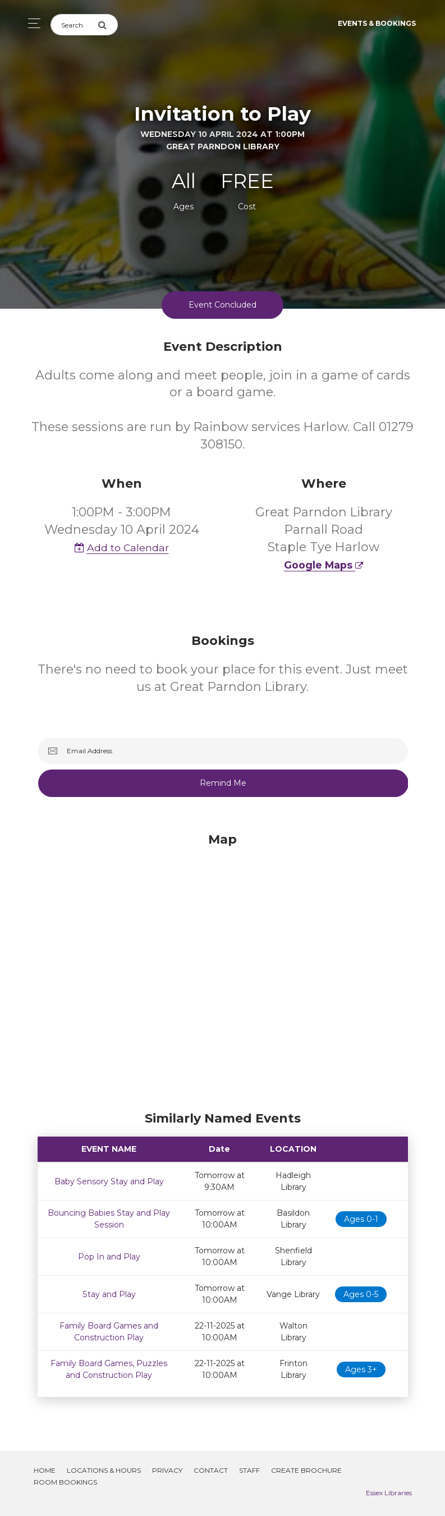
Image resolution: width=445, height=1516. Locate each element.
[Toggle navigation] (31, 23)
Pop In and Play (109, 1257)
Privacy (167, 1470)
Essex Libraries (389, 1492)
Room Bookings (65, 1482)
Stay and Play (109, 1294)
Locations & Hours (104, 1470)
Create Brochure (306, 1470)
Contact (211, 1470)
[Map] (223, 969)
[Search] (74, 24)
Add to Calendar (122, 547)
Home (45, 1470)
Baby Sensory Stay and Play (109, 1181)
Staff (249, 1470)
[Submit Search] (108, 24)
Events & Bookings (377, 23)
